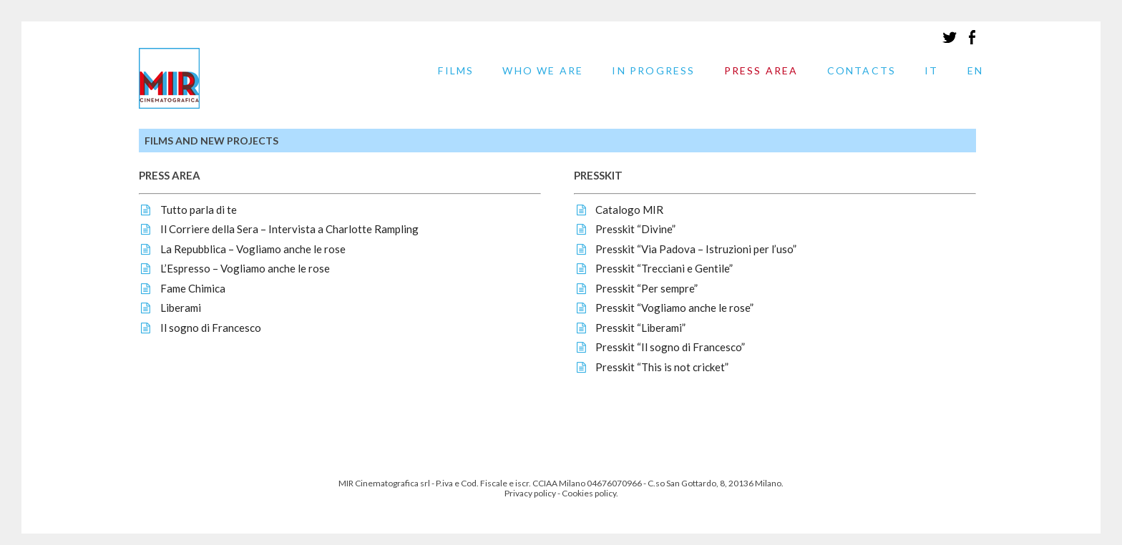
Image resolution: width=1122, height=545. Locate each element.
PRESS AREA (761, 71)
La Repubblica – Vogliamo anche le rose (253, 248)
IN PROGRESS (653, 71)
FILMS (456, 71)
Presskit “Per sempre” (646, 288)
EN (975, 71)
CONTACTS (862, 71)
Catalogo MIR (629, 209)
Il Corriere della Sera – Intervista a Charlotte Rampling (289, 228)
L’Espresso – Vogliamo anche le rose (245, 268)
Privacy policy (530, 493)
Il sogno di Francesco (210, 327)
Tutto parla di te (198, 209)
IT (931, 71)
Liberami (180, 307)
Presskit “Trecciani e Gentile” (664, 268)
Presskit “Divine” (635, 228)
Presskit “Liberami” (640, 327)
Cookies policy (589, 493)
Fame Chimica (192, 288)
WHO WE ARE (542, 71)
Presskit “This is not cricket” (661, 366)
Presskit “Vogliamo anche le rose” (674, 307)
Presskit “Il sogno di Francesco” (670, 346)
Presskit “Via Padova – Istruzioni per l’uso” (695, 248)
